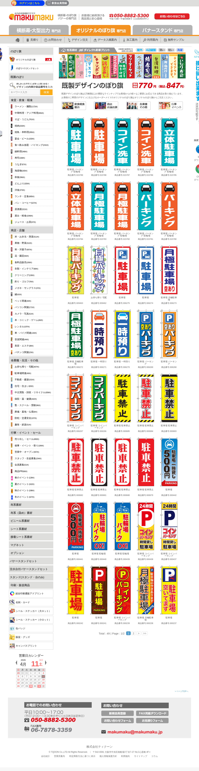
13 (22, 679)
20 (22, 683)
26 (18, 686)
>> (144, 633)
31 (26, 673)
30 (22, 673)
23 (35, 683)
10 (39, 676)
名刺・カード (19, 602)
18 (43, 679)
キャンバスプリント (23, 645)
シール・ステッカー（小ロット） (30, 619)
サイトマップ (140, 756)
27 (22, 686)
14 (26, 679)
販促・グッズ (19, 637)
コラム (154, 756)
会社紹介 (45, 756)
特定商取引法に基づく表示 (82, 756)
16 (35, 679)
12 (18, 679)
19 (18, 683)
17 (39, 679)
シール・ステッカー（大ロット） (30, 611)
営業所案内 (59, 756)
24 (39, 683)
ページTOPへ (181, 691)
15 (31, 679)
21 (26, 683)
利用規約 (125, 756)
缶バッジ (17, 628)
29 (18, 673)
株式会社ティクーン (99, 746)
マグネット (17, 545)
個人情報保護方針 (108, 756)
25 (43, 683)
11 (43, 676)
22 (31, 683)
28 (26, 686)
